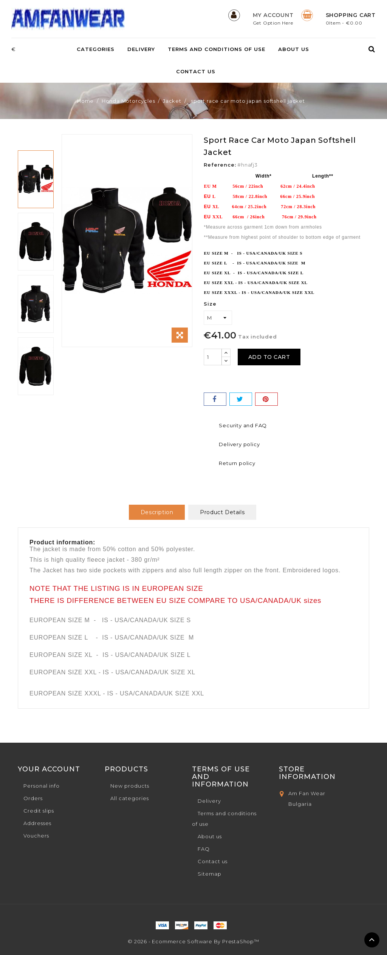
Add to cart (272, 357)
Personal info (41, 786)
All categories (129, 798)
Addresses (37, 823)
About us (293, 49)
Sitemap (209, 874)
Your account (49, 769)
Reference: (220, 165)
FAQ (204, 849)
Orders (33, 798)
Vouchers (36, 836)
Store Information (307, 773)
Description (157, 512)
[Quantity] (213, 357)
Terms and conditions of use (216, 49)
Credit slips (38, 811)
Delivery (141, 49)
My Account (273, 15)
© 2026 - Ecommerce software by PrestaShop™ (193, 941)
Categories (96, 49)
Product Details (222, 512)
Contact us (195, 71)
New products (129, 786)
